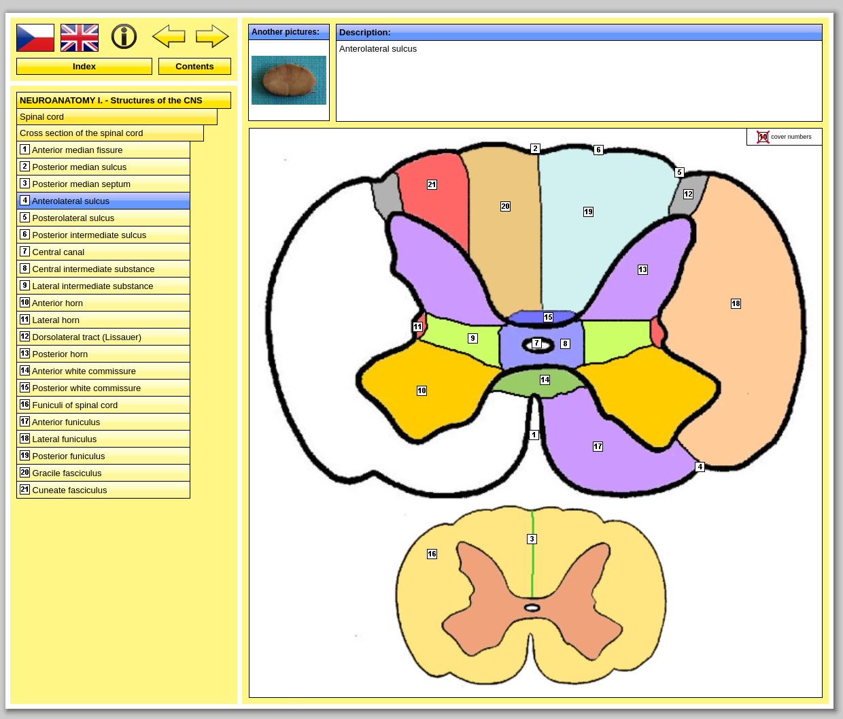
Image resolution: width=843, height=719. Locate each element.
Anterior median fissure (71, 150)
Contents (194, 66)
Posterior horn (54, 354)
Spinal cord (42, 117)
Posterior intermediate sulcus (83, 235)
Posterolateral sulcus (67, 218)
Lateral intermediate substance (86, 286)
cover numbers (791, 136)
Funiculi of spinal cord (69, 405)
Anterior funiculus (60, 422)
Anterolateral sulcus (64, 201)
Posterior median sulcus (73, 167)
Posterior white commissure (80, 388)
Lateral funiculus (58, 439)
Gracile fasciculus (60, 473)
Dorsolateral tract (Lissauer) (80, 337)
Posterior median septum (75, 184)
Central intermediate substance (87, 269)
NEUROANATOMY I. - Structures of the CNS (111, 100)
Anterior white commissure (78, 371)
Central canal (52, 252)
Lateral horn (50, 320)
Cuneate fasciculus (63, 490)
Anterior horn (51, 303)
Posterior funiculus (62, 456)
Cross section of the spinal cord (81, 133)
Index (84, 66)
